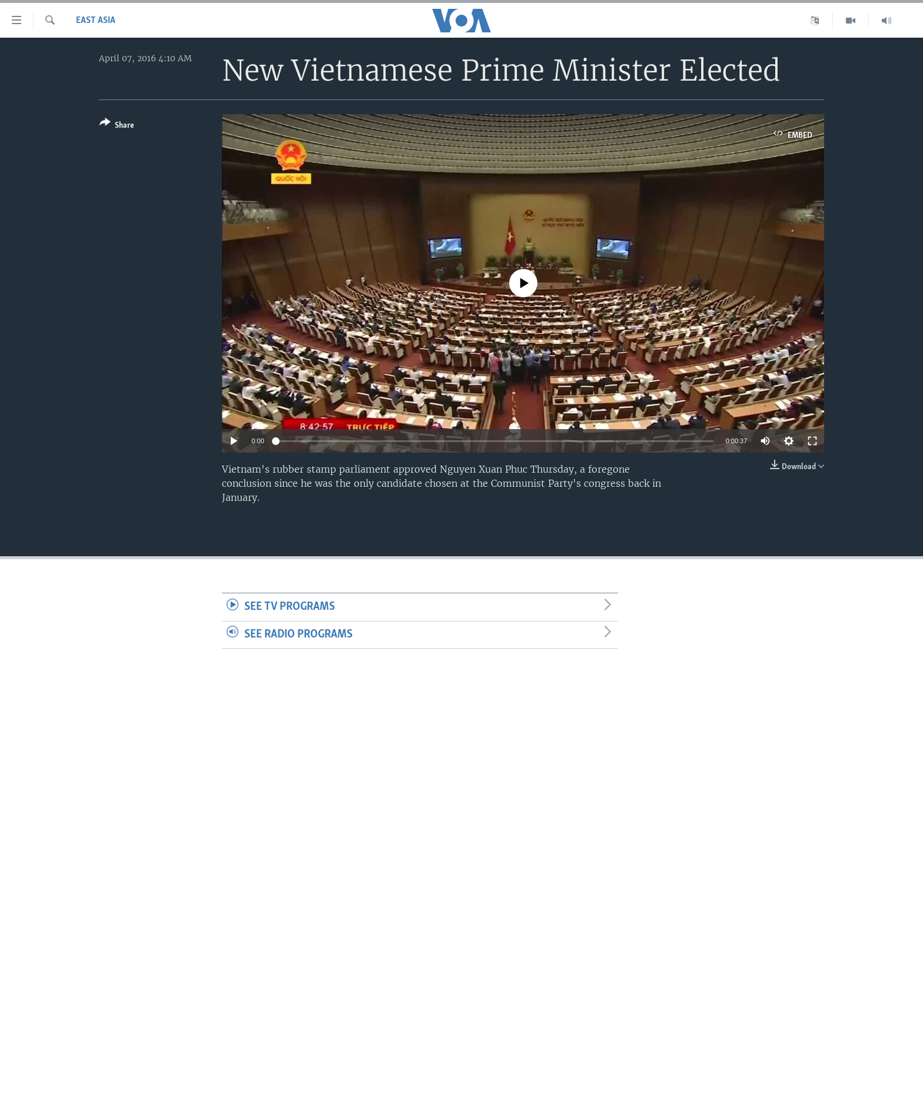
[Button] (116, 126)
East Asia (95, 20)
